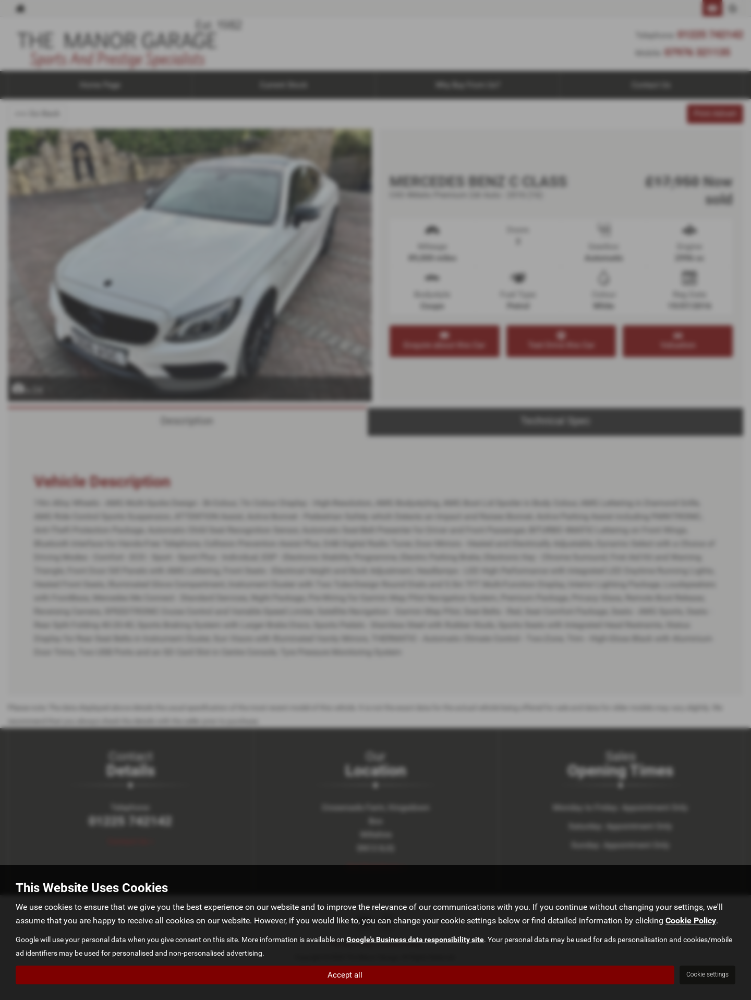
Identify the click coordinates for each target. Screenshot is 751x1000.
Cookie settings (707, 974)
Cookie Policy (690, 920)
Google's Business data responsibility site (415, 939)
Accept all (345, 974)
